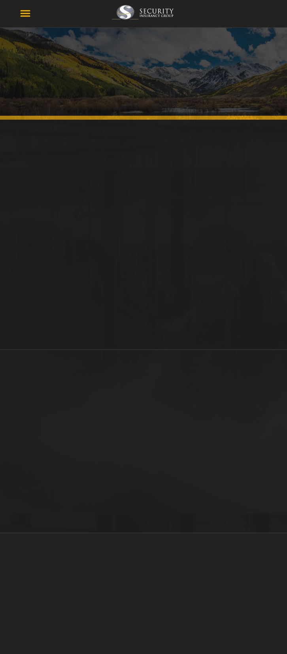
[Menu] (25, 13)
